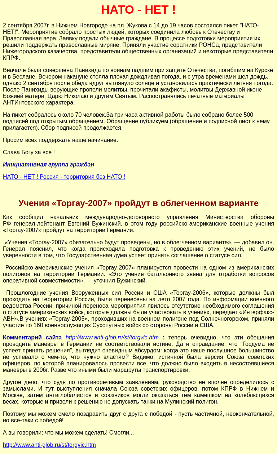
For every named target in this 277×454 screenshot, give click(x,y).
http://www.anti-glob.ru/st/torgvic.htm (112, 337)
